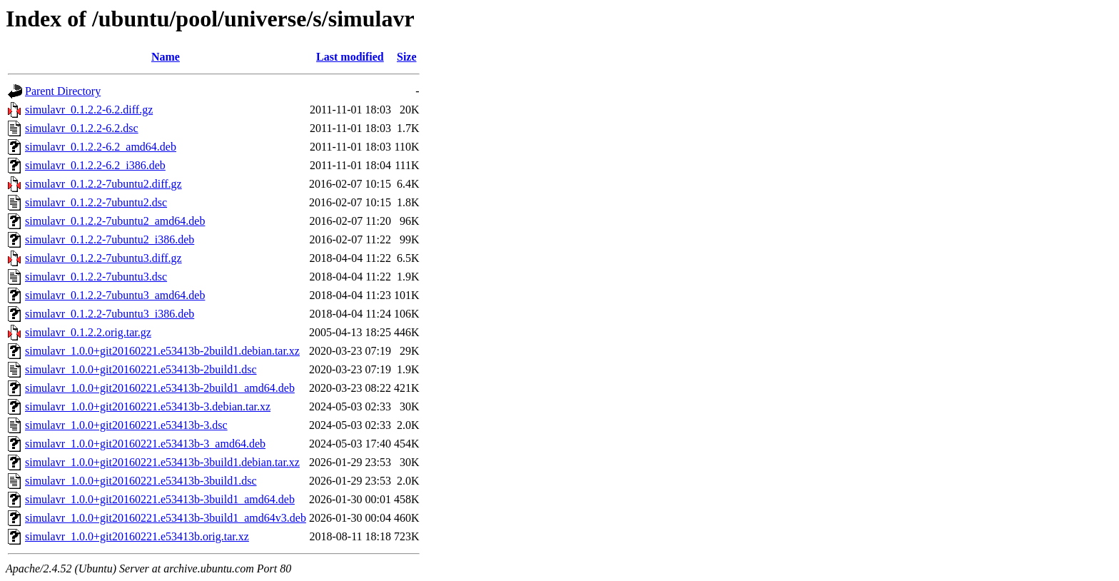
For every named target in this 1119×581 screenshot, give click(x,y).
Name (165, 57)
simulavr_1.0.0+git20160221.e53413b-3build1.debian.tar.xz (162, 462)
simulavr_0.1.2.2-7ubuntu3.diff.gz (103, 258)
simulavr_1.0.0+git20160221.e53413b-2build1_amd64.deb (160, 388)
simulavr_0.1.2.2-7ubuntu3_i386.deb (109, 314)
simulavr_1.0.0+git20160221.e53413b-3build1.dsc (141, 481)
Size (407, 57)
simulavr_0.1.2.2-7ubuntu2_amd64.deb (115, 221)
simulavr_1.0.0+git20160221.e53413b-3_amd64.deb (145, 444)
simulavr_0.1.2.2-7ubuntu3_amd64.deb (115, 295)
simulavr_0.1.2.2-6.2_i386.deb (95, 165)
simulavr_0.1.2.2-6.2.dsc (81, 128)
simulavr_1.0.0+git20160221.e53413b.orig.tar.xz (137, 536)
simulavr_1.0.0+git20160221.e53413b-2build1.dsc (141, 369)
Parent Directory (63, 91)
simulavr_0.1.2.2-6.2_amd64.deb (100, 147)
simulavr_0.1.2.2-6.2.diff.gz (89, 109)
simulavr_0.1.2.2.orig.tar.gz (88, 332)
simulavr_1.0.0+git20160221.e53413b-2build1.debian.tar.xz (162, 351)
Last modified (350, 57)
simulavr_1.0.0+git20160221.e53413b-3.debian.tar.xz (147, 406)
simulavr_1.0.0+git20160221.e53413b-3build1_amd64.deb (160, 499)
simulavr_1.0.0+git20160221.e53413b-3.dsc (126, 425)
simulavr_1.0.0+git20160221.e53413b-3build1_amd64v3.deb (165, 518)
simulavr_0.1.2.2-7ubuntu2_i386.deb (109, 239)
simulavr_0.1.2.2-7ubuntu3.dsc (96, 277)
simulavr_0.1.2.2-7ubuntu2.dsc (96, 202)
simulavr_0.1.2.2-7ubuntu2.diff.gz (103, 184)
